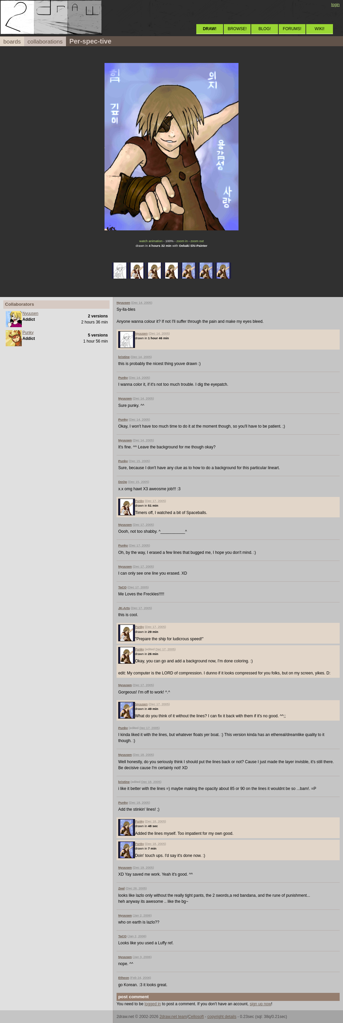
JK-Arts (124, 608)
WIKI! (319, 28)
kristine (124, 357)
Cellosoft (196, 1016)
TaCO (122, 587)
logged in (153, 1004)
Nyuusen (30, 313)
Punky (27, 332)
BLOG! (265, 28)
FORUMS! (292, 28)
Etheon (123, 977)
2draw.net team (173, 1016)
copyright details (221, 1016)
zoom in (182, 241)
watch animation (150, 241)
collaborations (45, 42)
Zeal (121, 888)
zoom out (197, 241)
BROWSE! (237, 28)
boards (12, 42)
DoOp (122, 482)
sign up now (260, 1004)
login (335, 4)
